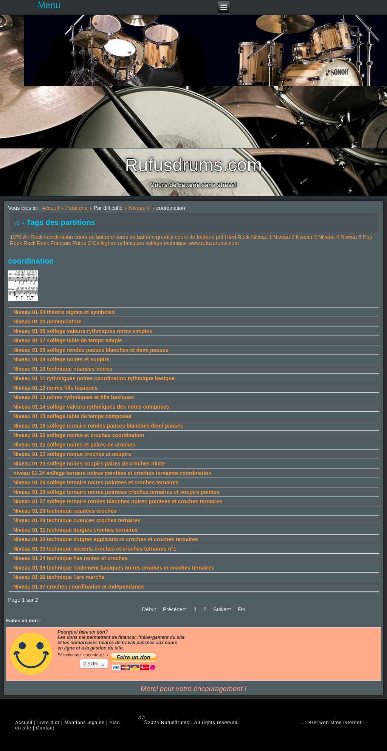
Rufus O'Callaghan (94, 243)
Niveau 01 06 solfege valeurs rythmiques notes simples (82, 331)
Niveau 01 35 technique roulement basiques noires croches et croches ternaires (113, 568)
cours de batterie (94, 237)
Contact (45, 728)
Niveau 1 (261, 237)
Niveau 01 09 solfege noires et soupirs (61, 359)
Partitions (76, 208)
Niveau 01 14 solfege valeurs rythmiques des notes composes (91, 407)
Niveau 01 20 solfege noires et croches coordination (78, 435)
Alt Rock (33, 237)
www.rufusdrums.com (213, 243)
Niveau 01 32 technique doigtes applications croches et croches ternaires (105, 539)
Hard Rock (236, 237)
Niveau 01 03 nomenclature (47, 322)
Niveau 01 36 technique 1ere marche (58, 577)
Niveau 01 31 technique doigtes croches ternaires (75, 530)
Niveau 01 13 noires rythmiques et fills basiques (73, 397)
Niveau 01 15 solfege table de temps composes (72, 416)
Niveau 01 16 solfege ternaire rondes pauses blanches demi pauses (98, 426)
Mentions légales (85, 722)
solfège (154, 243)
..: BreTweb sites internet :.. (335, 722)
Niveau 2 (284, 237)
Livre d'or (48, 722)
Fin (241, 609)
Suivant (222, 609)
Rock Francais (54, 243)
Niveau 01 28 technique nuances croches (64, 511)
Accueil (50, 208)
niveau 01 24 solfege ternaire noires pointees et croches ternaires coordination (112, 473)
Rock (29, 243)
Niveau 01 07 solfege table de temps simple (67, 340)
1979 (16, 237)
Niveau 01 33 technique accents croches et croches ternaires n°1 (94, 549)
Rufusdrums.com (193, 165)
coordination (58, 237)
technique (175, 243)
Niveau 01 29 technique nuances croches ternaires (76, 520)
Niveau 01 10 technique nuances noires (62, 369)
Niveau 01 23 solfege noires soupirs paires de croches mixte (89, 464)
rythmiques (131, 243)
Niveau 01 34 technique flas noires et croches (70, 558)
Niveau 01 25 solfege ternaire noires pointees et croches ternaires (95, 482)
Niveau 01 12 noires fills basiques (55, 388)
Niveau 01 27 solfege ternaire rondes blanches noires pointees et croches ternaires (117, 501)
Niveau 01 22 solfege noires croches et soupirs (72, 454)
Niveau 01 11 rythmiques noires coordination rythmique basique (94, 378)
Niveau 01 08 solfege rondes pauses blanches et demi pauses (90, 350)
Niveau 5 (351, 237)
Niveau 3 (306, 237)
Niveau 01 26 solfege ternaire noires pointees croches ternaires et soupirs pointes (116, 492)
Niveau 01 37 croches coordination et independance (78, 587)
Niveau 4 (139, 208)
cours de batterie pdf (199, 237)
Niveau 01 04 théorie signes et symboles (64, 312)
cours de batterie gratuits (144, 237)
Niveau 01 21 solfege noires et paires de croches (74, 445)
